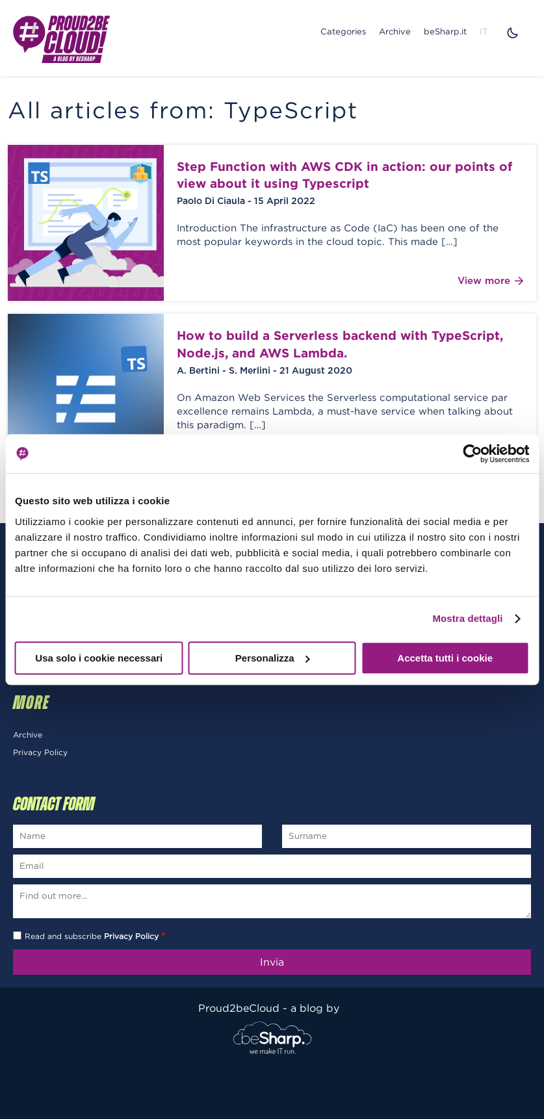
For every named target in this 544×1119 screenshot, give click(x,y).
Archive (395, 31)
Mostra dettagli (467, 618)
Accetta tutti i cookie (445, 657)
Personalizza (272, 657)
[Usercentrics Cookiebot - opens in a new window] (472, 453)
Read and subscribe (95, 936)
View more (490, 281)
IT (483, 31)
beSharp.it (445, 31)
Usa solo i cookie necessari (98, 657)
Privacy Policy (40, 752)
